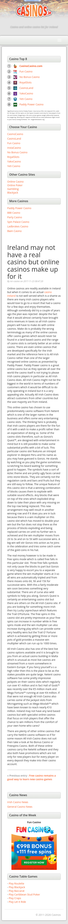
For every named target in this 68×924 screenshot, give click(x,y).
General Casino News (19, 806)
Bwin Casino (14, 231)
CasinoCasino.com (30, 66)
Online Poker (14, 185)
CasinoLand (26, 88)
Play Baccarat (16, 891)
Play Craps (15, 898)
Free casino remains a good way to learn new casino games (31, 777)
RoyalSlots (25, 82)
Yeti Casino (25, 99)
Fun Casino (25, 71)
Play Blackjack (17, 887)
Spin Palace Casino (18, 222)
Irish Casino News (17, 802)
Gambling (13, 189)
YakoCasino (26, 93)
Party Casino (14, 217)
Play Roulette (16, 883)
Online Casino (15, 181)
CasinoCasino (15, 134)
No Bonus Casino (29, 77)
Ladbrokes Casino (17, 226)
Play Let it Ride (17, 902)
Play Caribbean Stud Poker (24, 894)
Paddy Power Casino (31, 104)
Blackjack (12, 192)
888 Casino (13, 212)
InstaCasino (14, 147)
